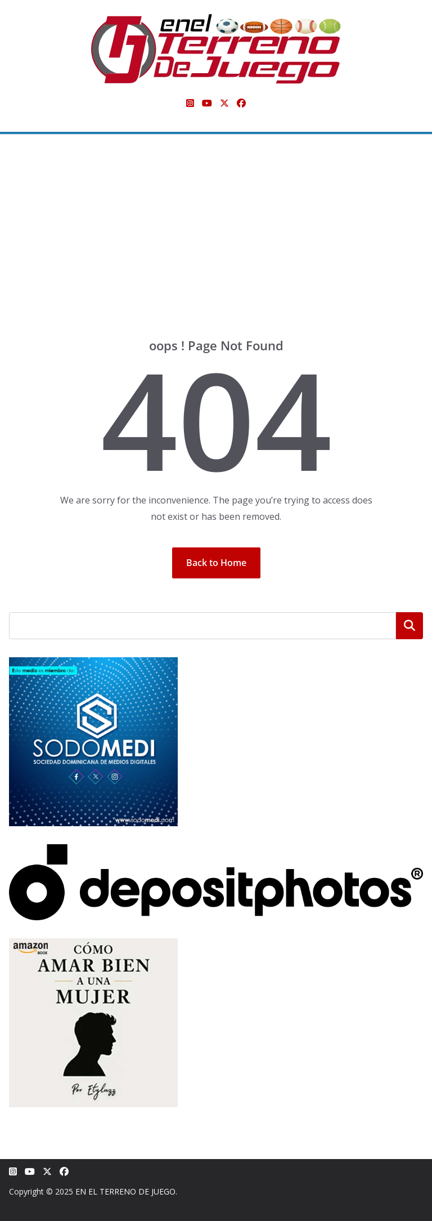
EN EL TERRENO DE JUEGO (125, 1191)
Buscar (409, 626)
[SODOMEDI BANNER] (93, 664)
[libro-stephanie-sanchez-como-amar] (93, 945)
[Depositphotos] (216, 851)
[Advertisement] (216, 253)
